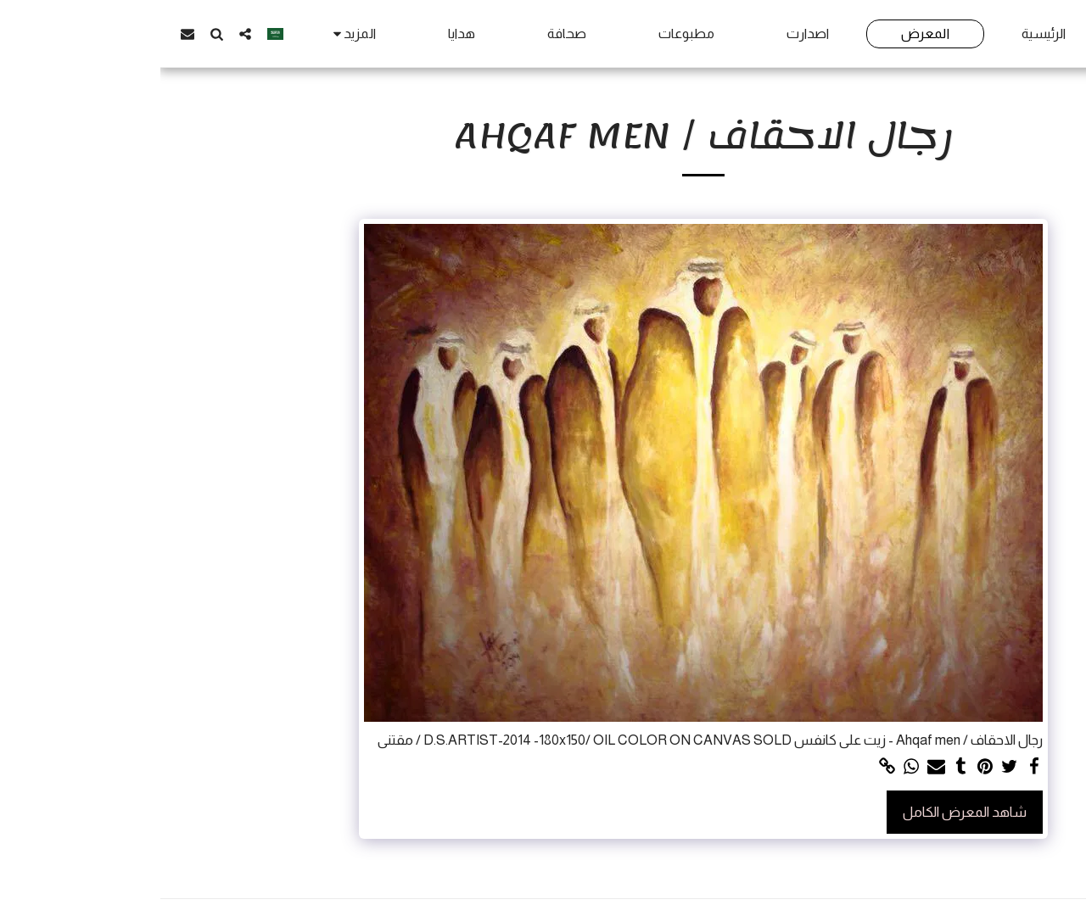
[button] (84, 33)
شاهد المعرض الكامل (804, 811)
